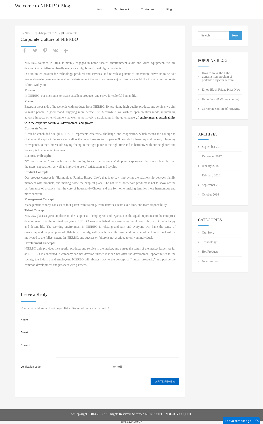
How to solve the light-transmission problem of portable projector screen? (218, 76)
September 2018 (212, 185)
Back (99, 9)
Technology (209, 242)
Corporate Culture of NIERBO (221, 108)
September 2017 (212, 146)
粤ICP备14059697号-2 (132, 422)
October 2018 (210, 194)
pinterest (45, 50)
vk (55, 50)
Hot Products (210, 251)
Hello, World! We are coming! (221, 99)
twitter (35, 50)
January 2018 (210, 165)
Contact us (147, 9)
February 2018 (211, 175)
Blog (169, 9)
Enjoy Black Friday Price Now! (221, 89)
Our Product (121, 9)
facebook (24, 50)
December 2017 (212, 156)
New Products (210, 261)
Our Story (208, 232)
